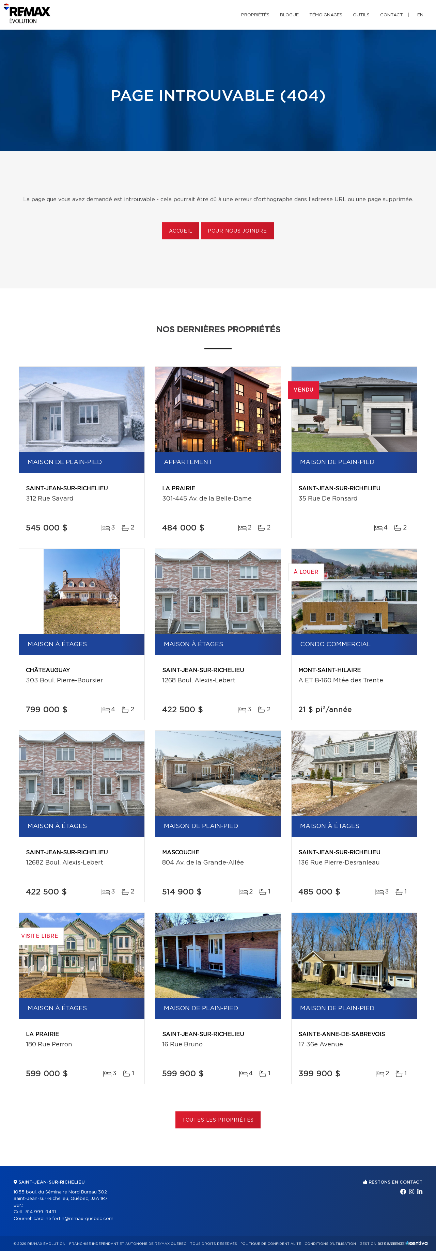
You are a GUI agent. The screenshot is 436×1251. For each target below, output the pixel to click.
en (420, 15)
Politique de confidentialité (270, 1244)
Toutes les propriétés (218, 1120)
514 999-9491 (40, 1212)
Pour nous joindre (237, 231)
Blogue (289, 15)
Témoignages (325, 15)
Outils (361, 15)
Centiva (417, 1243)
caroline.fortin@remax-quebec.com (73, 1219)
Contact (391, 15)
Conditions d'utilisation (330, 1244)
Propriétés (255, 15)
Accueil (180, 231)
